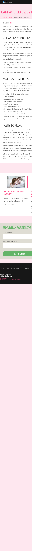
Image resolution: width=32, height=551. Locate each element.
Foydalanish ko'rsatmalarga (15, 268)
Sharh (27, 268)
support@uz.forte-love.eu (6, 276)
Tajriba (2, 268)
